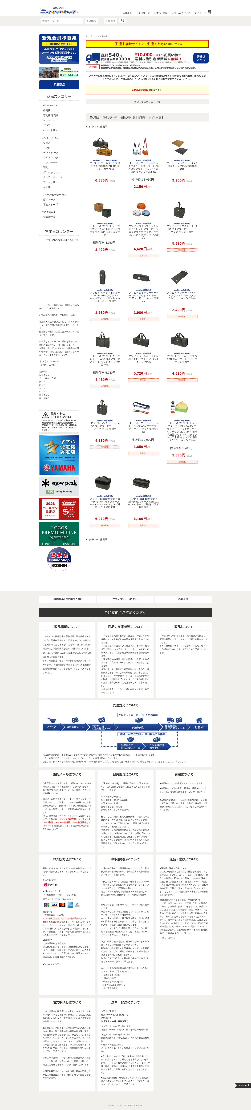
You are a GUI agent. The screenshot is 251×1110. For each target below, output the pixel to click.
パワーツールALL (51, 105)
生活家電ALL (49, 212)
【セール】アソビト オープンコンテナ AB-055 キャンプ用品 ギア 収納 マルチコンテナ (105, 229)
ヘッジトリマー (51, 130)
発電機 (46, 110)
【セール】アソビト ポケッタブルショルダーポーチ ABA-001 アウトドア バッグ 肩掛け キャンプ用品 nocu (143, 166)
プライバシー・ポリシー (125, 599)
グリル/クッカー (52, 172)
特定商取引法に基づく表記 (67, 599)
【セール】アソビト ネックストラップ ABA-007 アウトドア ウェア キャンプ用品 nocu (143, 426)
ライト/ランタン (52, 157)
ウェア (46, 142)
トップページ (91, 36)
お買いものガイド (181, 13)
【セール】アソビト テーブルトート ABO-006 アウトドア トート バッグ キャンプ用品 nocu (105, 359)
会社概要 (127, 13)
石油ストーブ (50, 204)
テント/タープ (50, 152)
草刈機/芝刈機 (50, 115)
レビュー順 (155, 117)
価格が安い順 (110, 117)
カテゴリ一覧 (143, 13)
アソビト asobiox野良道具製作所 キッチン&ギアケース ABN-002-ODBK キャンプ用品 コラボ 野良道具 (105, 502)
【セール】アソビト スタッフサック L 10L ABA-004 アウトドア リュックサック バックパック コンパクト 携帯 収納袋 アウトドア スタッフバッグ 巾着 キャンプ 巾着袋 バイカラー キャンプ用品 (182, 431)
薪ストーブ (49, 199)
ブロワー (48, 125)
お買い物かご (210, 12)
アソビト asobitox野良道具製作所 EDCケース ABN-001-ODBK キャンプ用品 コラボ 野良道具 (143, 502)
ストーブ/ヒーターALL (54, 194)
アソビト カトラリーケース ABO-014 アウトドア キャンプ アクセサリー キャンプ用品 (143, 296)
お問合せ (183, 599)
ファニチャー (50, 162)
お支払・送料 (161, 13)
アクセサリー (50, 182)
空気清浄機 (49, 216)
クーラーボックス (52, 177)
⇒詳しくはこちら (168, 938)
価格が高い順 (128, 117)
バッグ (46, 147)
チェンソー (49, 120)
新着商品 (59, 85)
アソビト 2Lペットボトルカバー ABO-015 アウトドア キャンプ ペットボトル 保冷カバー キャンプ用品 (105, 296)
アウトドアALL (50, 137)
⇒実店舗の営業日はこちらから (62, 240)
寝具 (45, 167)
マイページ (200, 13)
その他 (46, 187)
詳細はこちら (175, 44)
